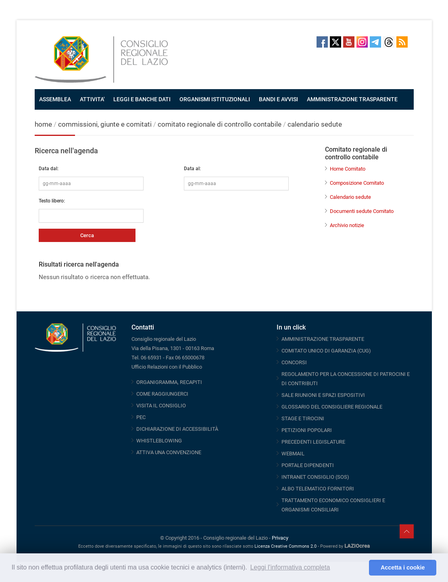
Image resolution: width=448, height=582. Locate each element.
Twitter (335, 42)
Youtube (348, 42)
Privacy (280, 538)
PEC (141, 417)
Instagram (362, 42)
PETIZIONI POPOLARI (306, 430)
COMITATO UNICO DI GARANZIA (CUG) (326, 351)
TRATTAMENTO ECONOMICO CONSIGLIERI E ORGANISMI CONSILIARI (333, 505)
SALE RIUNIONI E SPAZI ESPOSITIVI (323, 395)
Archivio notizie (347, 225)
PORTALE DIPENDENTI (307, 465)
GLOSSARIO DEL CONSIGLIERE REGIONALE (331, 407)
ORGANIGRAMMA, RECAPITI (169, 382)
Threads (388, 42)
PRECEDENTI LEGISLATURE (313, 442)
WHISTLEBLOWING (159, 441)
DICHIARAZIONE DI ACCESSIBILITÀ (177, 429)
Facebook (322, 42)
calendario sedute (315, 124)
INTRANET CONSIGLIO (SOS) (315, 477)
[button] (360, 568)
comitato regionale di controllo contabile (219, 124)
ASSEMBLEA (55, 99)
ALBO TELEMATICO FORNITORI (317, 489)
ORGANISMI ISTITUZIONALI (214, 99)
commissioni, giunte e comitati (105, 124)
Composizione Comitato (357, 183)
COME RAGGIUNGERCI (162, 394)
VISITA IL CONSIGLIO (161, 406)
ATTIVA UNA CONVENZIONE (168, 452)
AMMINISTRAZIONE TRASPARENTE (352, 99)
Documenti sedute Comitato (362, 211)
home (43, 124)
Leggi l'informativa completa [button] (290, 567)
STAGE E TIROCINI (302, 418)
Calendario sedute (350, 197)
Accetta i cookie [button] (403, 567)
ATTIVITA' (92, 99)
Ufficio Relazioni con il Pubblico (166, 367)
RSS (402, 42)
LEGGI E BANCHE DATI (142, 99)
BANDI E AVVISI (278, 99)
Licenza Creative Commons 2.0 (285, 546)
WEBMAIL (292, 454)
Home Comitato (347, 169)
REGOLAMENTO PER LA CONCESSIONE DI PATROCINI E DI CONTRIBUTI (345, 378)
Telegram (375, 42)
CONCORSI (294, 362)
